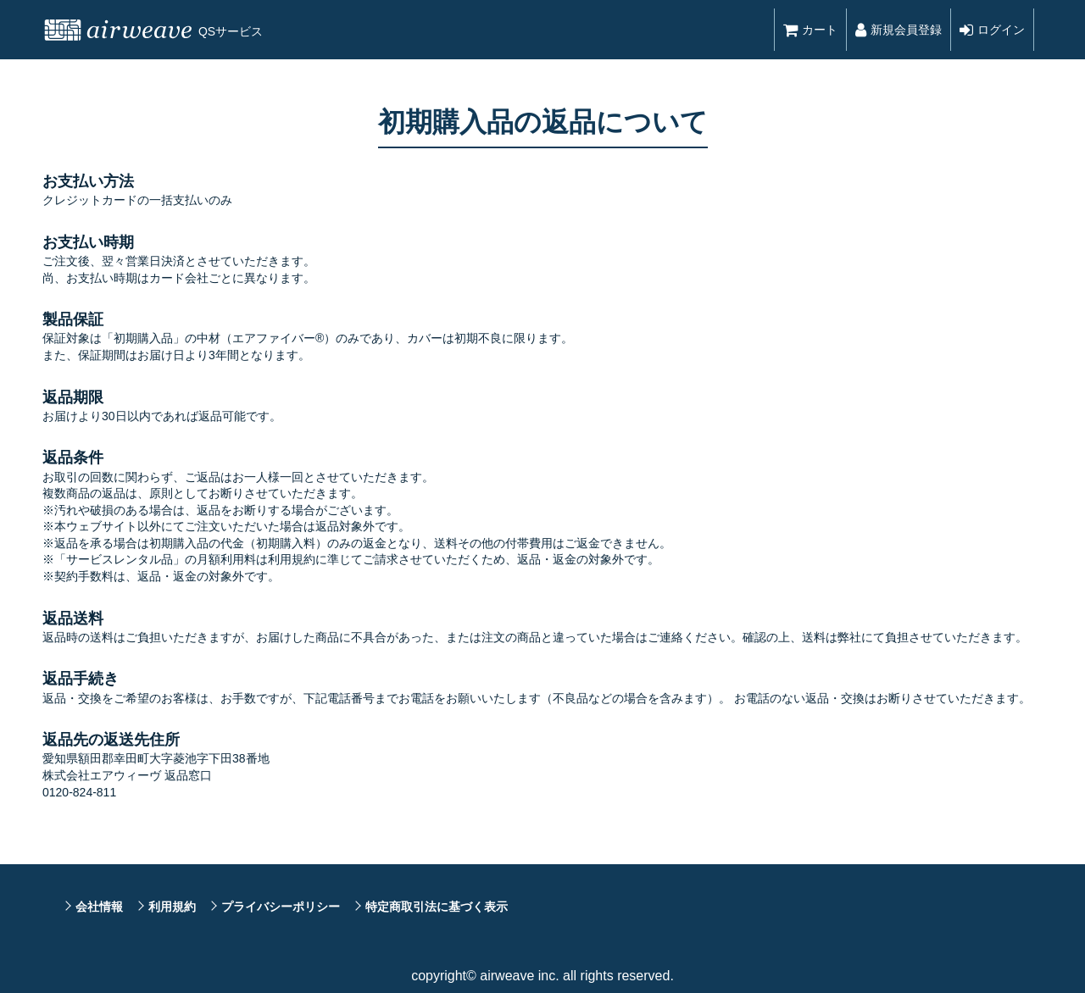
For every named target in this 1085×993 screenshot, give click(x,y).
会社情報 (99, 906)
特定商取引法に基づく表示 (436, 906)
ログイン (992, 29)
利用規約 (172, 906)
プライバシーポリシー (280, 906)
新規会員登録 (898, 29)
